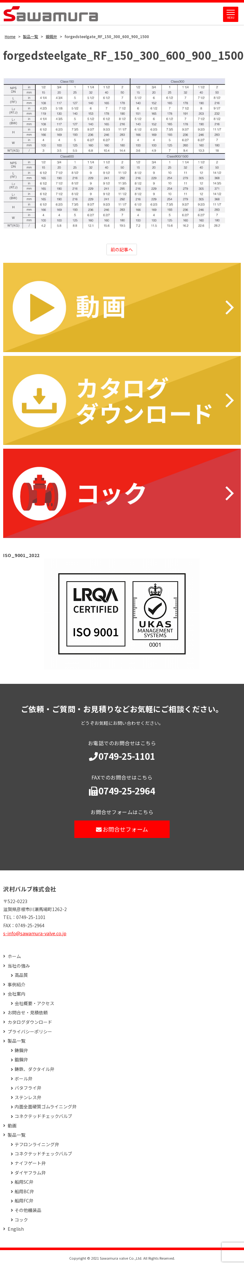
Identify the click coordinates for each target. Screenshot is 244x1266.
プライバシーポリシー (30, 1032)
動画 (12, 1126)
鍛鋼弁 (21, 1060)
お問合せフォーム (122, 829)
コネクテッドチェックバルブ (43, 1116)
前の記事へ (122, 249)
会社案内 (16, 994)
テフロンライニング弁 (37, 1144)
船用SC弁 (24, 1182)
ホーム (14, 956)
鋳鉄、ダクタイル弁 (34, 1069)
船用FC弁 (24, 1201)
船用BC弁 (24, 1191)
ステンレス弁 (28, 1097)
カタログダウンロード (30, 1022)
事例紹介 (16, 985)
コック (21, 1220)
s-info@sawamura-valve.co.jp (34, 933)
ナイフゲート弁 (30, 1163)
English (16, 1229)
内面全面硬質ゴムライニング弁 (46, 1107)
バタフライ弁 (28, 1088)
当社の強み (19, 966)
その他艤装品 (28, 1210)
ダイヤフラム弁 (30, 1173)
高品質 (21, 975)
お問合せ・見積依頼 (28, 1013)
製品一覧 (16, 1041)
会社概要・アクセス (34, 1003)
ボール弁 (23, 1079)
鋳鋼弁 (21, 1050)
